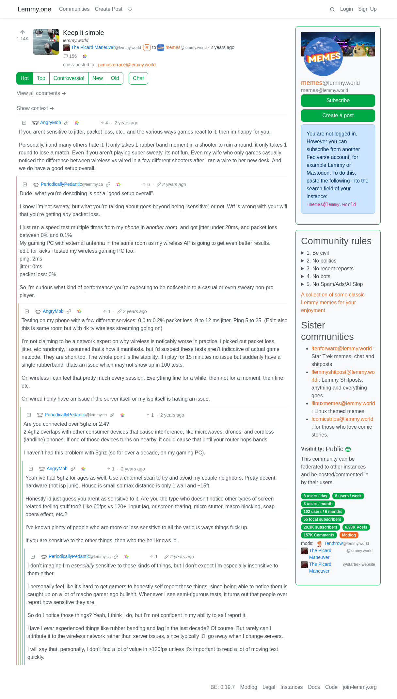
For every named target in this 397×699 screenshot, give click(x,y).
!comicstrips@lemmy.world (342, 419)
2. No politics (322, 260)
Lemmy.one (34, 9)
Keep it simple (83, 32)
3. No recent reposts (330, 268)
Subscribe (338, 100)
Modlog (349, 535)
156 (70, 56)
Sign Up (367, 9)
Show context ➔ (35, 108)
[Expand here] (46, 42)
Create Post (108, 9)
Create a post (338, 115)
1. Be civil (318, 253)
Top (41, 78)
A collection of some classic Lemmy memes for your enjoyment (333, 302)
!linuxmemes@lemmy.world (343, 403)
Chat (138, 78)
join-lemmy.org (360, 687)
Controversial (69, 78)
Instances (291, 687)
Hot (25, 78)
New (97, 78)
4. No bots (318, 276)
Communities (74, 9)
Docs (314, 687)
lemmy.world (75, 40)
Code (331, 687)
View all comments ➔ (41, 93)
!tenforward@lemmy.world (341, 348)
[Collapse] (24, 123)
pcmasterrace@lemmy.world (127, 64)
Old (115, 78)
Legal (268, 687)
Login (346, 9)
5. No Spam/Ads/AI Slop (335, 284)
